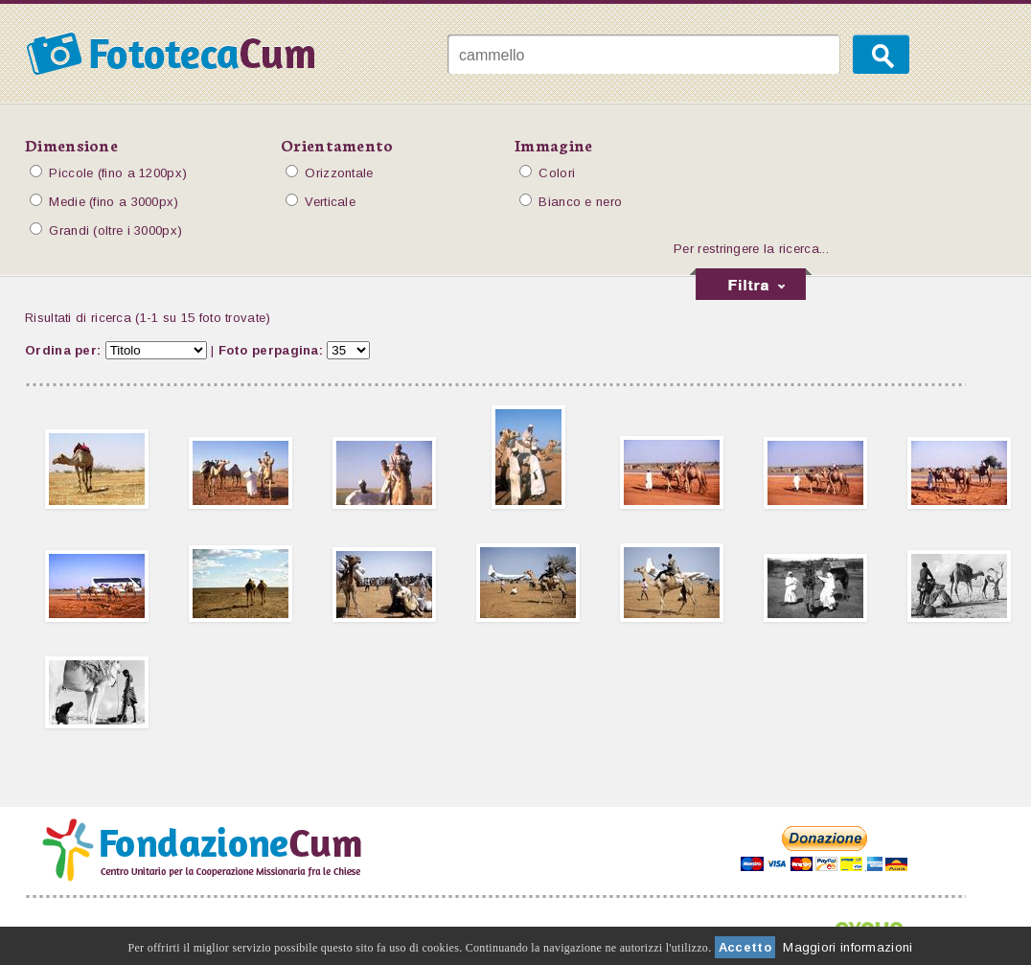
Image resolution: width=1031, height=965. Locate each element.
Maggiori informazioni (847, 947)
